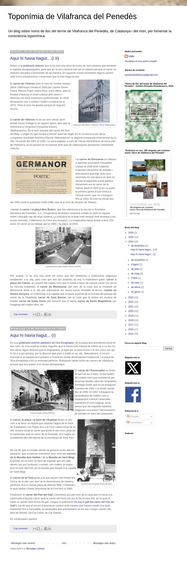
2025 (131, 237)
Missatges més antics (104, 543)
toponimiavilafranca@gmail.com (141, 75)
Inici (64, 543)
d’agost (135, 264)
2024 (131, 241)
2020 (131, 311)
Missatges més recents (23, 543)
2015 (131, 334)
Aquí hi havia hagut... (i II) (34, 58)
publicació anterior (33, 65)
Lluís (131, 56)
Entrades (133, 416)
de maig (135, 273)
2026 (131, 232)
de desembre (138, 245)
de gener (136, 291)
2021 (131, 306)
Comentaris (134, 422)
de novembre (138, 260)
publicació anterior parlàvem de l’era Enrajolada (46, 342)
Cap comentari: (21, 314)
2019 (131, 315)
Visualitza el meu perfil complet (141, 61)
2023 (131, 297)
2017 (131, 324)
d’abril (134, 278)
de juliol (135, 269)
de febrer (136, 287)
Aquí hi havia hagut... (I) (33, 335)
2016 (131, 329)
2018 (131, 320)
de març (135, 282)
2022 (131, 302)
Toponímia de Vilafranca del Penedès (72, 16)
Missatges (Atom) (35, 548)
